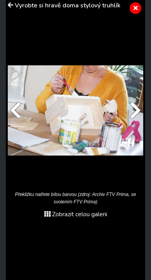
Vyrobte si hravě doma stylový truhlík (67, 5)
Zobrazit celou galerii (75, 214)
